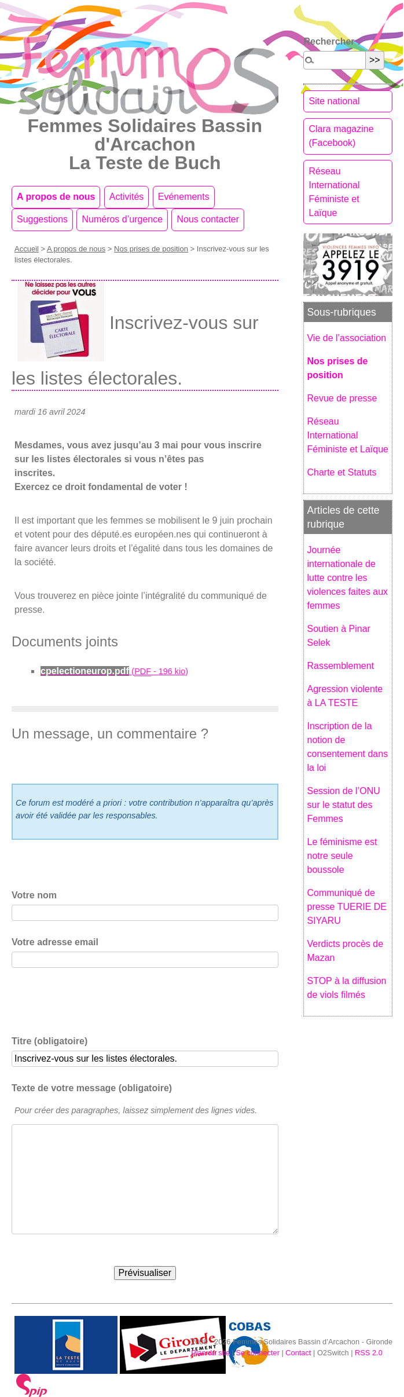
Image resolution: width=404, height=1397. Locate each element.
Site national (333, 101)
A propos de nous (56, 197)
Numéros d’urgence (122, 219)
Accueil (26, 248)
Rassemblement (340, 666)
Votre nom (34, 895)
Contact (298, 1352)
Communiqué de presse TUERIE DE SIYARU (347, 907)
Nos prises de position (151, 248)
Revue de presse (342, 398)
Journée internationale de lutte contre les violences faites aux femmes (347, 577)
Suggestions (42, 219)
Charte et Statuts (341, 472)
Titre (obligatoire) (49, 1041)
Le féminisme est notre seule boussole (342, 856)
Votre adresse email (55, 942)
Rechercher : (331, 41)
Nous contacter (208, 219)
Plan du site (210, 1352)
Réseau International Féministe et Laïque (333, 192)
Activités (126, 197)
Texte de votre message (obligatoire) (92, 1088)
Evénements (184, 197)
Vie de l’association (346, 338)
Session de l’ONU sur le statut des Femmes (343, 805)
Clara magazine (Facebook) (340, 136)
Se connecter (257, 1352)
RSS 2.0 (369, 1352)
